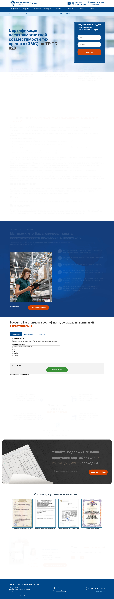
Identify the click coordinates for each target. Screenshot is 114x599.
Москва (34, 3)
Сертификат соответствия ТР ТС (22, 528)
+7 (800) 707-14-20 (97, 2)
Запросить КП (89, 52)
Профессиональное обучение (15, 9)
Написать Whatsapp (80, 4)
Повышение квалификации (25, 9)
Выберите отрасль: (18, 338)
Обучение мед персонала (58, 9)
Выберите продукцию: (18, 344)
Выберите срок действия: (19, 349)
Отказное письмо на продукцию (69, 528)
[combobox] (36, 341)
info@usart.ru (78, 2)
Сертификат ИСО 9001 (92, 528)
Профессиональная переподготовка (36, 9)
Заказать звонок (100, 591)
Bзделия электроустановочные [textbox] (22, 346)
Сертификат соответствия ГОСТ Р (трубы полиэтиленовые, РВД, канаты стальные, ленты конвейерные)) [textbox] (36, 341)
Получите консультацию (38, 307)
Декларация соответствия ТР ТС (45, 528)
